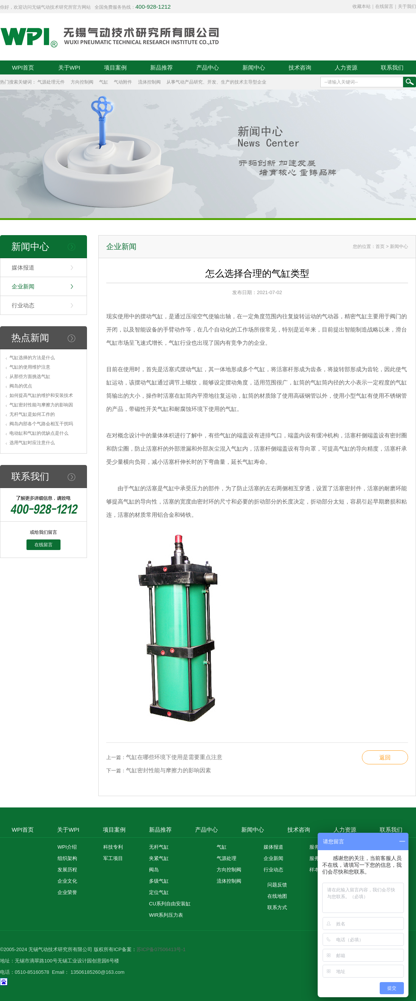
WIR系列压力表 (166, 915)
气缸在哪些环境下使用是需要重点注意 (174, 757)
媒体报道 (23, 267)
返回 (385, 757)
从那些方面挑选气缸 (29, 376)
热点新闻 (30, 337)
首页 (380, 246)
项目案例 (115, 67)
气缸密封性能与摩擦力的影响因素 (168, 770)
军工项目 (113, 858)
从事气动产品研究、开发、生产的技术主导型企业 (216, 82)
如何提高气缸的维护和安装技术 (41, 395)
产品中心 (207, 67)
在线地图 (277, 896)
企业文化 (67, 881)
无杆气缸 (159, 847)
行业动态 (23, 305)
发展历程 (67, 869)
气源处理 (226, 858)
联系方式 (277, 907)
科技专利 (113, 847)
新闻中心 (253, 67)
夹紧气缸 (159, 858)
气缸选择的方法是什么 (32, 357)
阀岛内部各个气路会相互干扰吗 (41, 423)
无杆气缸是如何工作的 (32, 414)
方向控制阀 (82, 82)
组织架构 (67, 858)
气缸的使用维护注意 (29, 367)
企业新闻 (23, 286)
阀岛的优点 (20, 386)
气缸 (103, 82)
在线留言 (384, 6)
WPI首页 (23, 67)
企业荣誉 (67, 892)
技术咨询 (300, 67)
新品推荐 (161, 67)
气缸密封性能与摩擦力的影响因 (41, 405)
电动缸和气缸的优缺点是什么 (38, 433)
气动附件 (123, 82)
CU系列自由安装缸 (170, 903)
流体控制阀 (149, 82)
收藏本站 (361, 6)
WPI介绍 (67, 847)
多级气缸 (159, 881)
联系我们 (392, 67)
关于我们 (407, 6)
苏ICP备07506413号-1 (161, 949)
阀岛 (154, 869)
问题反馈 (277, 885)
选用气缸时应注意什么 (32, 442)
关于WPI (69, 67)
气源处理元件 (51, 82)
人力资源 (346, 67)
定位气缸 (159, 892)
